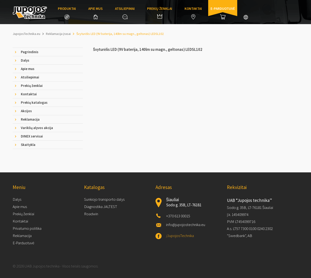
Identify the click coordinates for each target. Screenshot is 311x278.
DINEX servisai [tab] (32, 136)
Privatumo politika (27, 228)
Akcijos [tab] (26, 111)
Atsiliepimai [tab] (30, 77)
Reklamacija (22, 235)
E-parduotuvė (223, 12)
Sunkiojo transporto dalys (104, 199)
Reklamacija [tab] (30, 119)
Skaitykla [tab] (28, 144)
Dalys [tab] (25, 60)
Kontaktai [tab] (29, 94)
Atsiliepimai (125, 12)
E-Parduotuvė (23, 242)
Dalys (17, 199)
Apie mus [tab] (27, 69)
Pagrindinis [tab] (29, 52)
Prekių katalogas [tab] (34, 102)
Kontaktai (193, 12)
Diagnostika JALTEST (100, 206)
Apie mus (95, 12)
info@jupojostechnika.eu (185, 224)
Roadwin (91, 213)
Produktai (67, 12)
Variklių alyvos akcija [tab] (37, 128)
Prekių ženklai (159, 12)
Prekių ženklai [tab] (32, 85)
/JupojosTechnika (180, 235)
